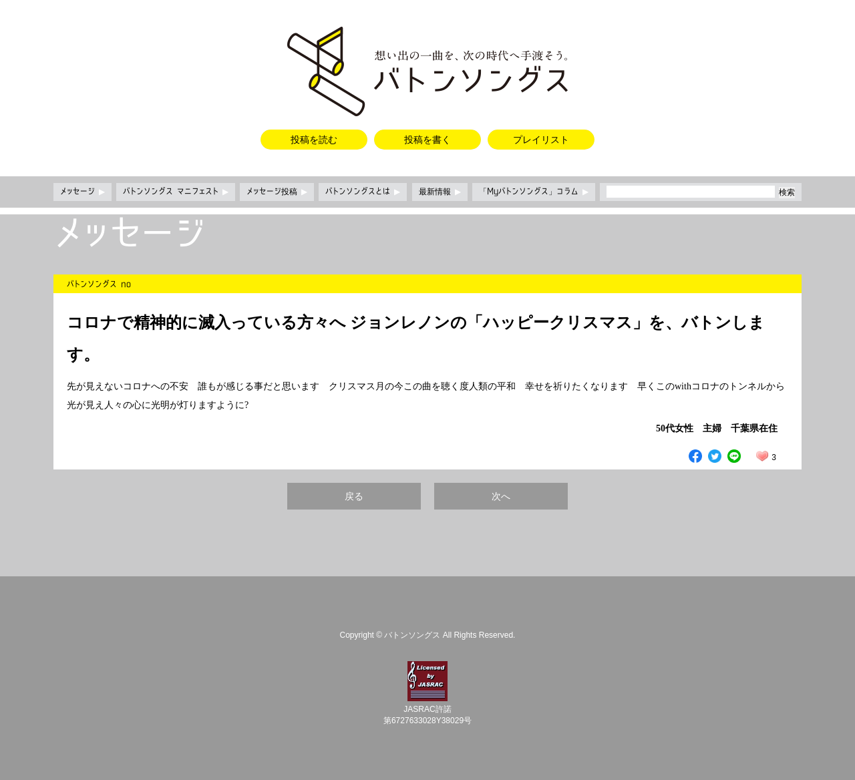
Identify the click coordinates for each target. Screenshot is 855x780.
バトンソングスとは (362, 191)
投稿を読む (314, 139)
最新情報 (440, 191)
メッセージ (82, 191)
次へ (501, 496)
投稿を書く (427, 139)
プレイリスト (541, 139)
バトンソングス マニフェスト (175, 191)
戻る (354, 496)
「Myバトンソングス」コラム (533, 191)
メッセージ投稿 (276, 191)
